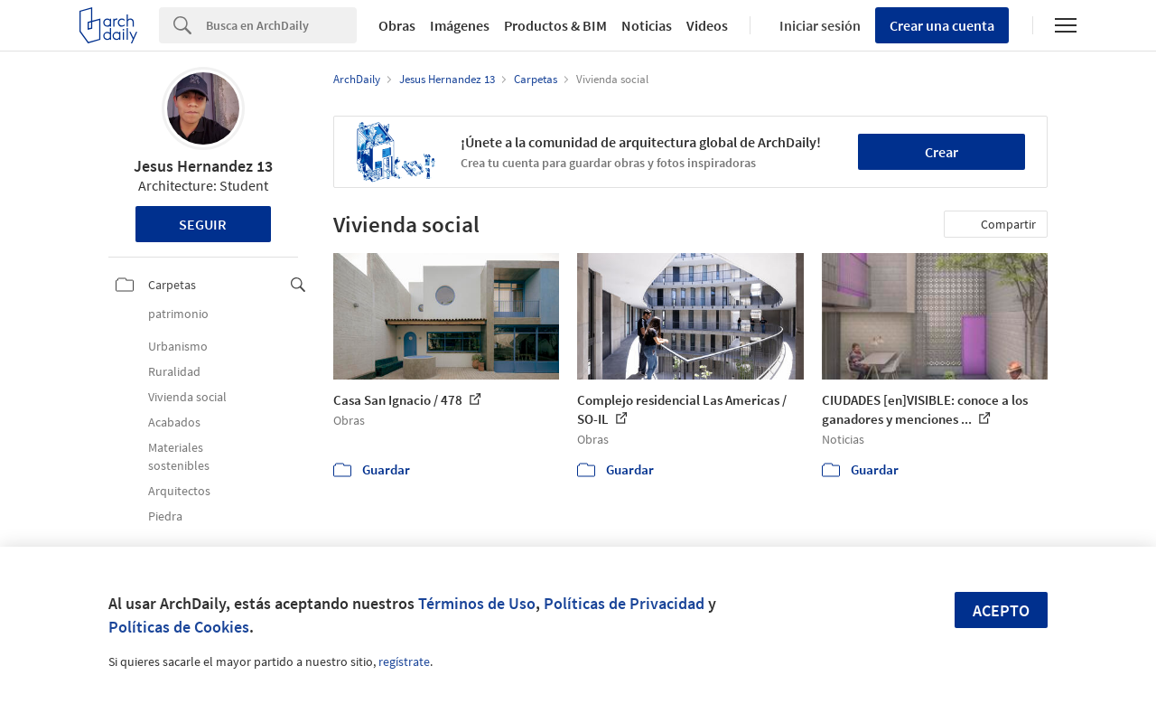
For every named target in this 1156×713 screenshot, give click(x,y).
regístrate (404, 661)
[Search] (281, 25)
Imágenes (459, 25)
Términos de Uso (477, 603)
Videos (707, 25)
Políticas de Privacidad (624, 603)
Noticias (646, 25)
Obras (396, 25)
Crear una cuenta (942, 25)
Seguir (203, 224)
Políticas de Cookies (178, 626)
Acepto (1001, 610)
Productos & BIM (555, 25)
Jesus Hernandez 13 (203, 165)
